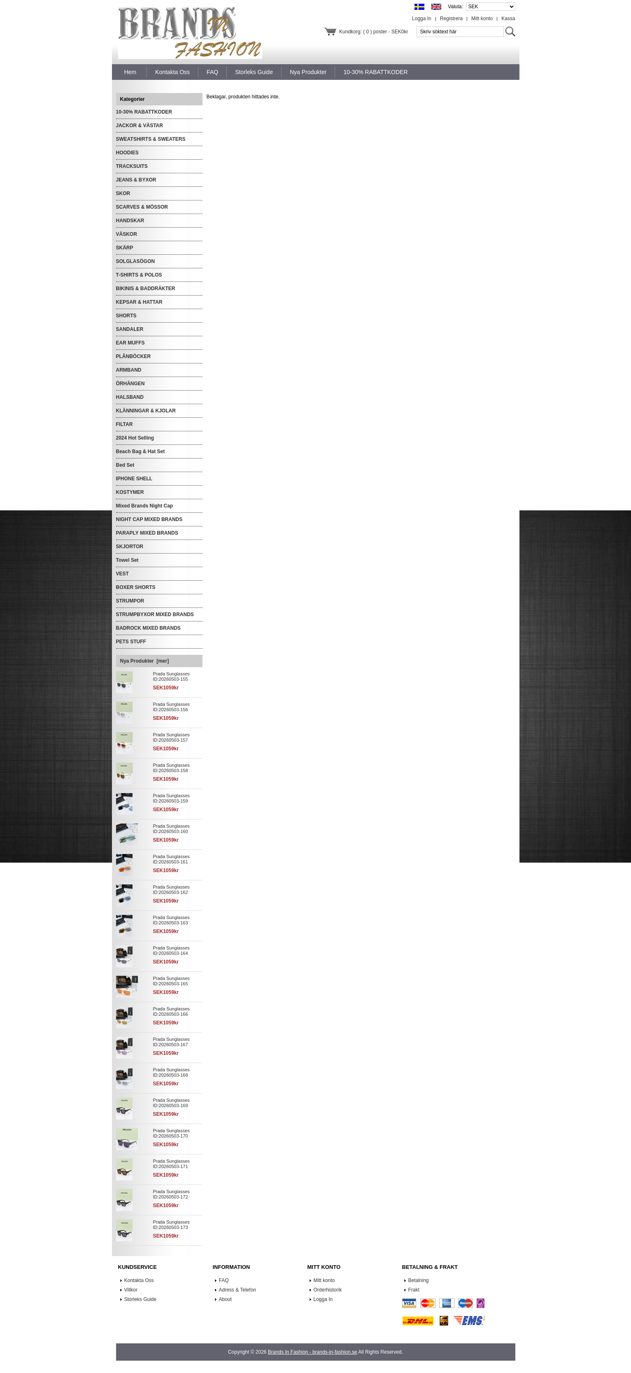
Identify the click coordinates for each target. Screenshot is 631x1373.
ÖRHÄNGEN (130, 383)
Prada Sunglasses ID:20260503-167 (171, 1042)
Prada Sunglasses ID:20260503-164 (171, 950)
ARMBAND (129, 370)
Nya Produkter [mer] (144, 661)
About (225, 1299)
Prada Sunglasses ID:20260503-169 (171, 1103)
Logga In (421, 18)
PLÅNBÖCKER (133, 356)
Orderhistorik (328, 1290)
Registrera (451, 18)
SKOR (123, 193)
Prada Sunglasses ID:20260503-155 (171, 676)
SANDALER (130, 329)
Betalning (418, 1280)
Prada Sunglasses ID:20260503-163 (171, 920)
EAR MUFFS (130, 343)
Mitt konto (482, 18)
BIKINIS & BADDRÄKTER (145, 288)
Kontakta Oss (139, 1280)
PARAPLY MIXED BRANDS (147, 533)
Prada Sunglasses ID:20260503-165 (171, 981)
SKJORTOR (129, 546)
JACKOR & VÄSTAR (139, 125)
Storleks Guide (140, 1299)
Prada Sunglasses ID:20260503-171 (171, 1164)
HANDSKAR (130, 220)
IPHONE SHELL (134, 479)
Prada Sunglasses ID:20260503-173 (171, 1224)
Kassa (508, 18)
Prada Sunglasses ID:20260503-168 (171, 1072)
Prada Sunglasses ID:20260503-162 (171, 889)
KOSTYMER (130, 492)
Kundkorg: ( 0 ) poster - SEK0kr (373, 32)
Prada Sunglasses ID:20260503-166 (171, 1011)
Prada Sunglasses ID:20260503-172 (171, 1194)
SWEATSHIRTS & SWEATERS (151, 139)
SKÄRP (124, 248)
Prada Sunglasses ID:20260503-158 (171, 768)
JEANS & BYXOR (136, 180)
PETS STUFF (131, 642)
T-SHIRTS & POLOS (139, 275)
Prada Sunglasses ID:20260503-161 (171, 859)
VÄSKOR (126, 234)
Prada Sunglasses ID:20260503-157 (171, 737)
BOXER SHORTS (136, 587)
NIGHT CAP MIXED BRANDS (149, 519)
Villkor (130, 1290)
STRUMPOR (130, 601)
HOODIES (127, 153)
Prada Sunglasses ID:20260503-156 (171, 707)
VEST (122, 574)
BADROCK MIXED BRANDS (148, 628)
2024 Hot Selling (135, 438)
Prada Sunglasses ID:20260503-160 (171, 829)
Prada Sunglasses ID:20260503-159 (171, 798)
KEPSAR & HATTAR (139, 302)
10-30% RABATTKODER (144, 112)
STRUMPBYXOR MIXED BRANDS (155, 614)
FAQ (224, 1280)
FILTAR (124, 424)
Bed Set (125, 465)
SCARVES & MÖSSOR (142, 207)
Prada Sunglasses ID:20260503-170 (171, 1133)
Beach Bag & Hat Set (140, 451)
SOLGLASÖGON (135, 261)
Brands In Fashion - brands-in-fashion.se (312, 1352)
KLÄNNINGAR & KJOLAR (146, 411)
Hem (130, 72)
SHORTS (126, 316)
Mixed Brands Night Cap (144, 506)
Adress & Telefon (237, 1290)
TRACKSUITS (132, 166)
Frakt (413, 1290)
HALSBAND (130, 397)
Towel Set (127, 560)
